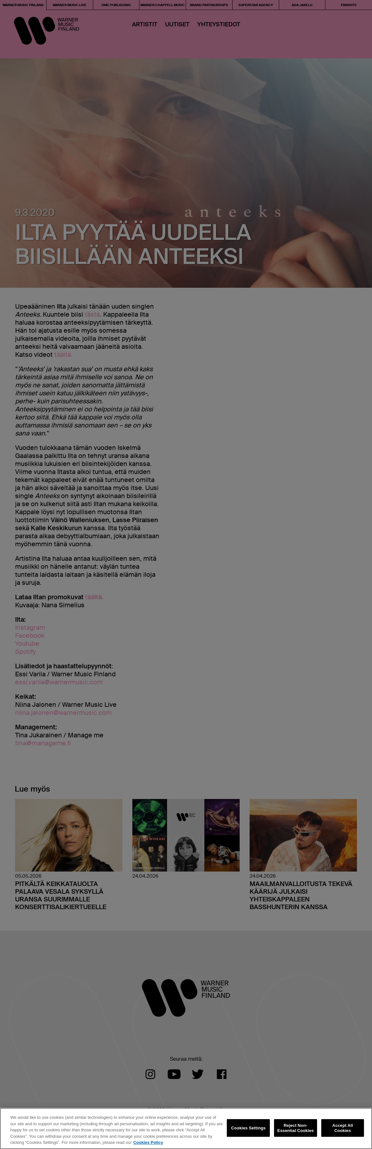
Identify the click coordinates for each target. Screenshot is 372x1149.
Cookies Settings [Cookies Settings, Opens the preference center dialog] (248, 1128)
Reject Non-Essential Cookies (295, 1128)
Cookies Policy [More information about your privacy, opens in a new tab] (148, 1142)
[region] (186, 1128)
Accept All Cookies (342, 1128)
